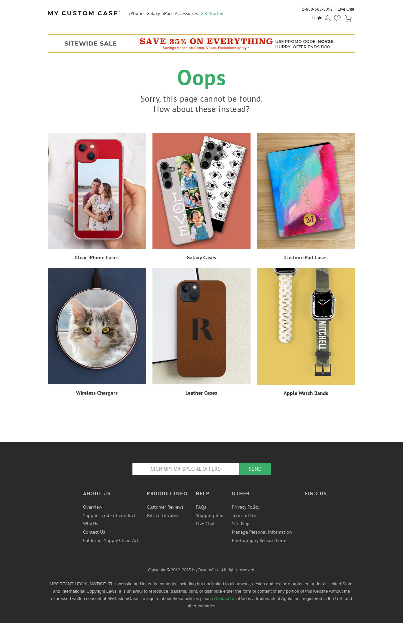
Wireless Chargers (97, 392)
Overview (92, 507)
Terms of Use (245, 515)
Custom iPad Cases (306, 257)
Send (255, 468)
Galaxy (153, 13)
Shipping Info (210, 515)
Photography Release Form (259, 540)
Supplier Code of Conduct (109, 515)
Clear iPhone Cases (97, 257)
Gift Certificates (162, 515)
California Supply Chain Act (110, 540)
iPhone (136, 13)
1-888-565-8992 (317, 9)
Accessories (186, 13)
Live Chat (346, 9)
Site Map (241, 524)
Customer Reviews (165, 507)
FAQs (201, 507)
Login (317, 18)
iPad (167, 13)
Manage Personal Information (262, 532)
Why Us (90, 524)
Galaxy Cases (201, 257)
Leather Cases (201, 392)
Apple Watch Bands (306, 393)
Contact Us (94, 532)
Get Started (212, 13)
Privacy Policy (246, 507)
